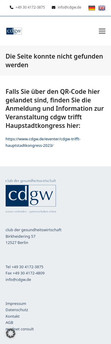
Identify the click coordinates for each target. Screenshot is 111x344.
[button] (102, 30)
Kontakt (13, 316)
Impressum (16, 303)
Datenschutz (17, 309)
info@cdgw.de (18, 279)
